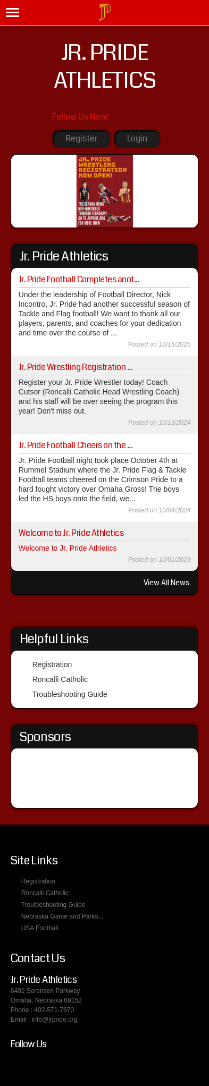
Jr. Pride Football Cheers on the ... (76, 445)
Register (81, 138)
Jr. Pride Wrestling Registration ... (76, 367)
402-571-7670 (54, 1010)
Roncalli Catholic (60, 679)
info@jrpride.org (55, 1019)
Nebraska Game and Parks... (62, 916)
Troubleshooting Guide (69, 694)
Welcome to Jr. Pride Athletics (71, 533)
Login (137, 138)
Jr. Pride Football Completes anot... (79, 279)
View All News (166, 582)
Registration (52, 664)
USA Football (39, 928)
